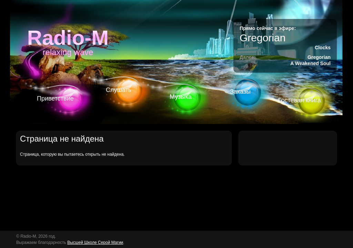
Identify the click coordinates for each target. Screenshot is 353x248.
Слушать (118, 89)
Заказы (240, 91)
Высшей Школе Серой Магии (95, 242)
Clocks (323, 47)
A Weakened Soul (310, 63)
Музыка (181, 96)
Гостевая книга (299, 100)
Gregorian (262, 37)
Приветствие (55, 98)
